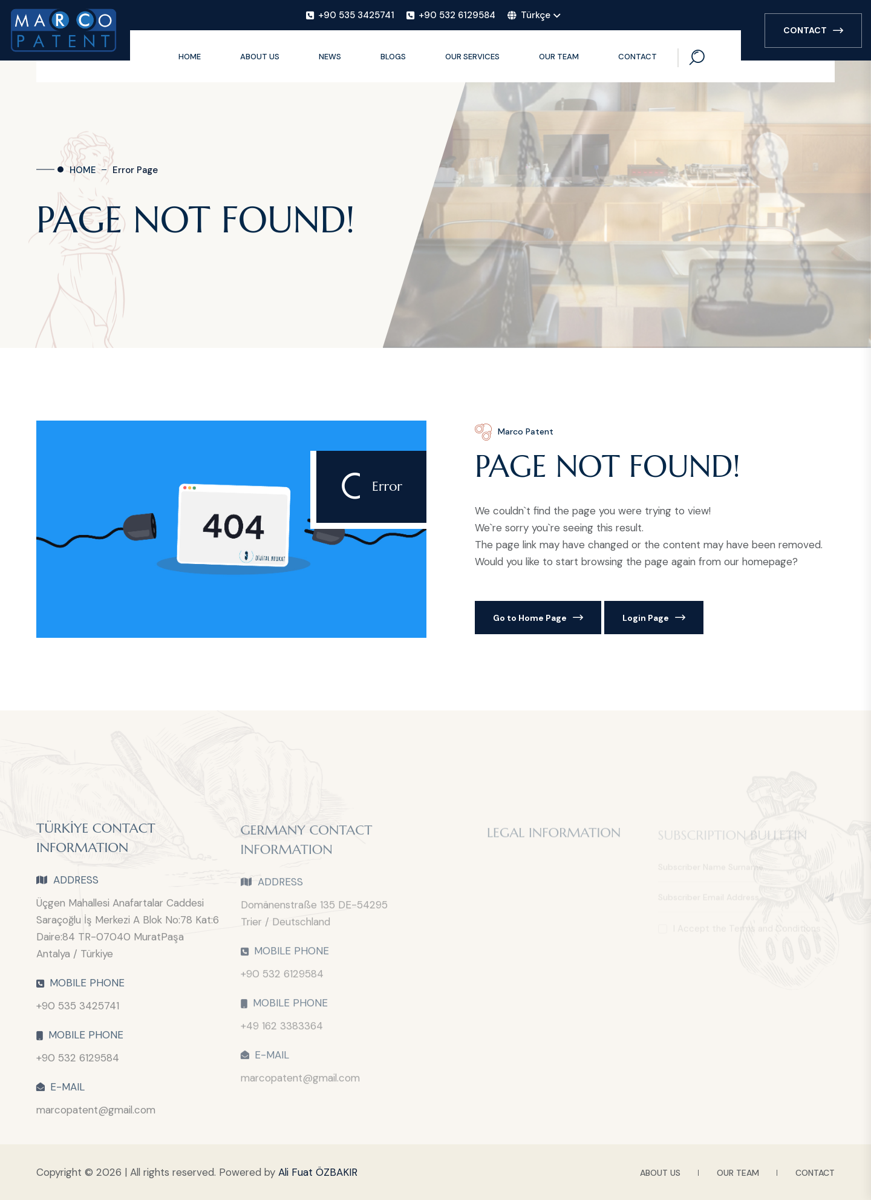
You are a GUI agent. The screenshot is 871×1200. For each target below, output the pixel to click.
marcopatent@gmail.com (95, 1115)
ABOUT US (259, 56)
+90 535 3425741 (77, 1011)
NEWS (330, 56)
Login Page (653, 617)
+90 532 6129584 (77, 1063)
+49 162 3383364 (282, 1031)
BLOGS (393, 56)
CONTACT (813, 30)
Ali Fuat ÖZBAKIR (317, 1172)
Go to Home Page (538, 617)
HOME (189, 56)
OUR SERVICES (472, 56)
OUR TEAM (559, 56)
